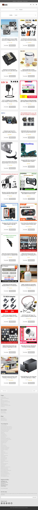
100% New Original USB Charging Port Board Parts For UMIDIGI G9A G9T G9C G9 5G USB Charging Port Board (9, 255)
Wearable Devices (4, 442)
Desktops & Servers (4, 464)
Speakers (2, 433)
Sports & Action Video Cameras (6, 428)
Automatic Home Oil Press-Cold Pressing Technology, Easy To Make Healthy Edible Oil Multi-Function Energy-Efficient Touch (9, 378)
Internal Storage (4, 459)
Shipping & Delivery (4, 404)
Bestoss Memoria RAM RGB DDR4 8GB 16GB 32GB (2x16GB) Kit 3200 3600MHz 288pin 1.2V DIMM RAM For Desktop (28, 102)
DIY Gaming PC (3, 465)
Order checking (19, 1)
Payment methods (4, 401)
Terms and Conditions (5, 399)
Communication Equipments (6, 471)
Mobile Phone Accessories (5, 467)
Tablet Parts (3, 452)
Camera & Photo (4, 426)
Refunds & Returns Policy (5, 402)
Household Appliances (5, 473)
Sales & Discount (4, 419)
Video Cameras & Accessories (6, 429)
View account (25, 1)
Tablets (2, 451)
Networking (3, 460)
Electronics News (4, 421)
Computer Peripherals (5, 449)
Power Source (3, 445)
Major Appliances (4, 475)
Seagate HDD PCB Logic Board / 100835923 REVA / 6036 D (28, 161)
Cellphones (3, 466)
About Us (2, 403)
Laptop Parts (3, 457)
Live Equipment (3, 435)
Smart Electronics (4, 436)
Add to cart (12, 45)
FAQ (1, 400)
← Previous (4, 390)
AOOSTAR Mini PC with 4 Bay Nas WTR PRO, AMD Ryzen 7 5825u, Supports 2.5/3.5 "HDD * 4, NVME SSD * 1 (28, 378)
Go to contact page (4, 489)
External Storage (4, 458)
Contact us (14, 1)
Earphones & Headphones (5, 438)
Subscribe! (34, 498)
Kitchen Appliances (4, 472)
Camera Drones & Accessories (6, 427)
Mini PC (2, 463)
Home (17, 9)
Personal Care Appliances (5, 474)
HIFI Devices (3, 434)
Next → (34, 390)
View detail (6, 45)
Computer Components (5, 448)
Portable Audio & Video (5, 430)
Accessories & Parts (4, 441)
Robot (2, 444)
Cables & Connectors (4, 461)
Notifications (3, 418)
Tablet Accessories (4, 453)
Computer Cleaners (4, 450)
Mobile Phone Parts (4, 468)
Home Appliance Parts (5, 476)
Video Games (3, 437)
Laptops (2, 455)
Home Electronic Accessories (6, 440)
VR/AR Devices (3, 443)
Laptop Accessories (4, 456)
